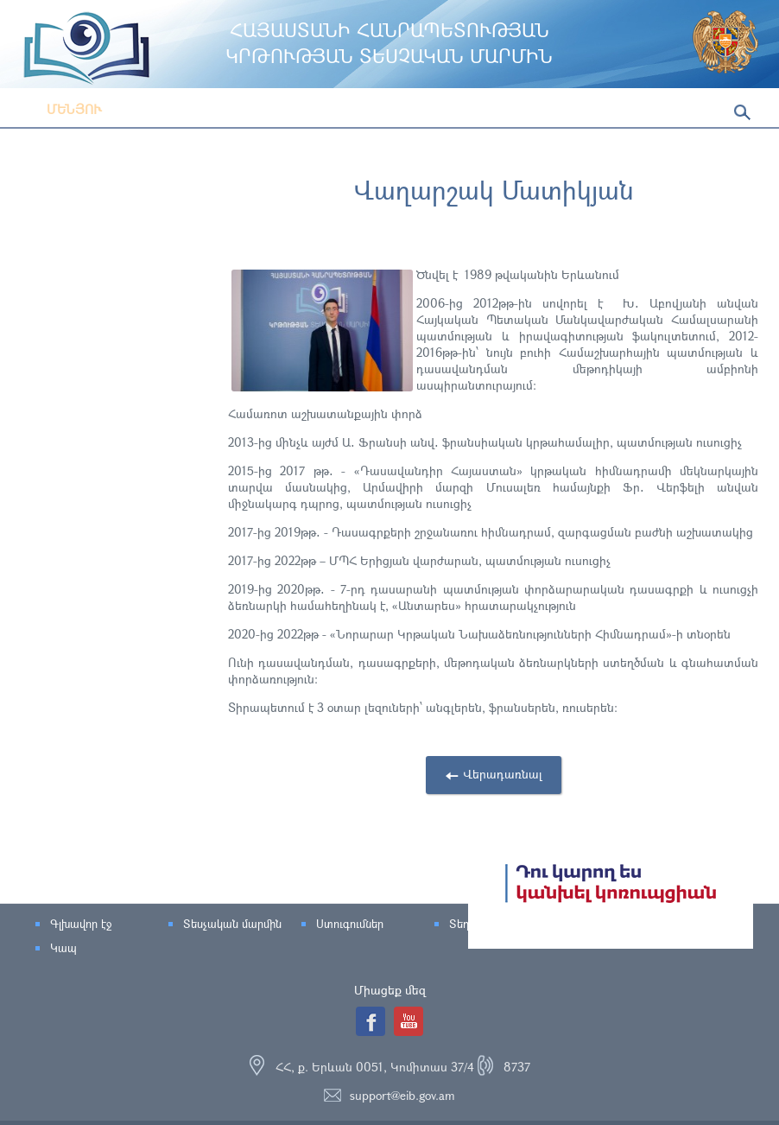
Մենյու (61, 109)
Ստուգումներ (349, 923)
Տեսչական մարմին (232, 923)
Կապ (63, 948)
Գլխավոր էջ (80, 923)
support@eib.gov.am (402, 1095)
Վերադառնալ (502, 774)
